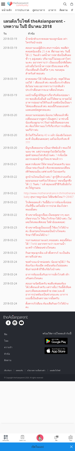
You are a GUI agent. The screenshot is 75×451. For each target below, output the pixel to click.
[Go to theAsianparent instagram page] (14, 322)
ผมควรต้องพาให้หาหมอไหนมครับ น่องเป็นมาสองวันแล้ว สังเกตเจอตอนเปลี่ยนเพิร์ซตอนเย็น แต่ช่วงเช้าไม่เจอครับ (47, 167)
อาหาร (52, 10)
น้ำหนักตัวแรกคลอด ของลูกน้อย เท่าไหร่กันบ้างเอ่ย (46, 40)
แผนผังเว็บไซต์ (55, 370)
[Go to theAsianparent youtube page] (21, 322)
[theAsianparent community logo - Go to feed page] (17, 5)
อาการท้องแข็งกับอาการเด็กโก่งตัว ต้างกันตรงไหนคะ (47, 276)
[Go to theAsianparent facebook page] (8, 322)
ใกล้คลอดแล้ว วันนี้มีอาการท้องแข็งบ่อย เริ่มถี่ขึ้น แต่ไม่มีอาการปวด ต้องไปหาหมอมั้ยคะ (48, 205)
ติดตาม (64, 10)
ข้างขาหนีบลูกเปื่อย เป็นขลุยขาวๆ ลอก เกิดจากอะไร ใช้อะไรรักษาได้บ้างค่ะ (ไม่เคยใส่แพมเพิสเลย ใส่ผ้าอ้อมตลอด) (48, 218)
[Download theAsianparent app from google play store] (56, 341)
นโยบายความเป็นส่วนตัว (36, 370)
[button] (37, 447)
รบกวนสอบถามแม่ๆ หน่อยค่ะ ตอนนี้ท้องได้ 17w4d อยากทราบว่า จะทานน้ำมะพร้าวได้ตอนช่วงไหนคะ (48, 243)
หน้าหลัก (7, 10)
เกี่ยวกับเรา (8, 370)
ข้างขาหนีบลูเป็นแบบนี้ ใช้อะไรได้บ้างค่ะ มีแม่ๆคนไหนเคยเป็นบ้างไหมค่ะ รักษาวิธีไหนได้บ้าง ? (46, 231)
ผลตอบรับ (19, 370)
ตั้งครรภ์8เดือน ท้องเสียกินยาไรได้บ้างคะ (46, 305)
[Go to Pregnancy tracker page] (40, 437)
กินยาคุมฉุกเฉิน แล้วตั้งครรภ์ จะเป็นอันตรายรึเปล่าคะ (47, 254)
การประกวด (22, 10)
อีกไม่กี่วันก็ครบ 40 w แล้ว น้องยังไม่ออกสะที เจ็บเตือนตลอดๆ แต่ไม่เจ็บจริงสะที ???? (48, 138)
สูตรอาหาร (38, 10)
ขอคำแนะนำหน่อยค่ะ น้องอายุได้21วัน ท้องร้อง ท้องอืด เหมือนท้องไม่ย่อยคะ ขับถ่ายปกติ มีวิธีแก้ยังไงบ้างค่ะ (47, 265)
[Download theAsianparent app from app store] (56, 351)
